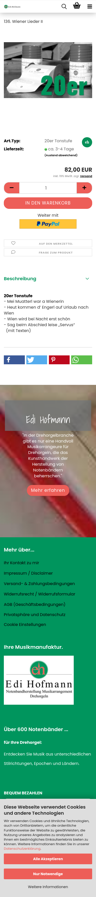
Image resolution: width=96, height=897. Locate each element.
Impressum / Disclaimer (28, 573)
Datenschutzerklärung (22, 848)
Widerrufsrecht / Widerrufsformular (39, 594)
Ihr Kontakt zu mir (21, 563)
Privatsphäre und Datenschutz (35, 615)
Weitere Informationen (48, 886)
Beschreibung (20, 278)
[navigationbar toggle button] (89, 6)
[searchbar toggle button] (64, 6)
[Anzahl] (48, 188)
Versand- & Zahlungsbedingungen (39, 584)
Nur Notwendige (48, 873)
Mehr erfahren (48, 490)
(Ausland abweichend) (61, 155)
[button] (11, 188)
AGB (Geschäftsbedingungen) (35, 604)
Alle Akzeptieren (48, 858)
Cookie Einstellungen (25, 624)
